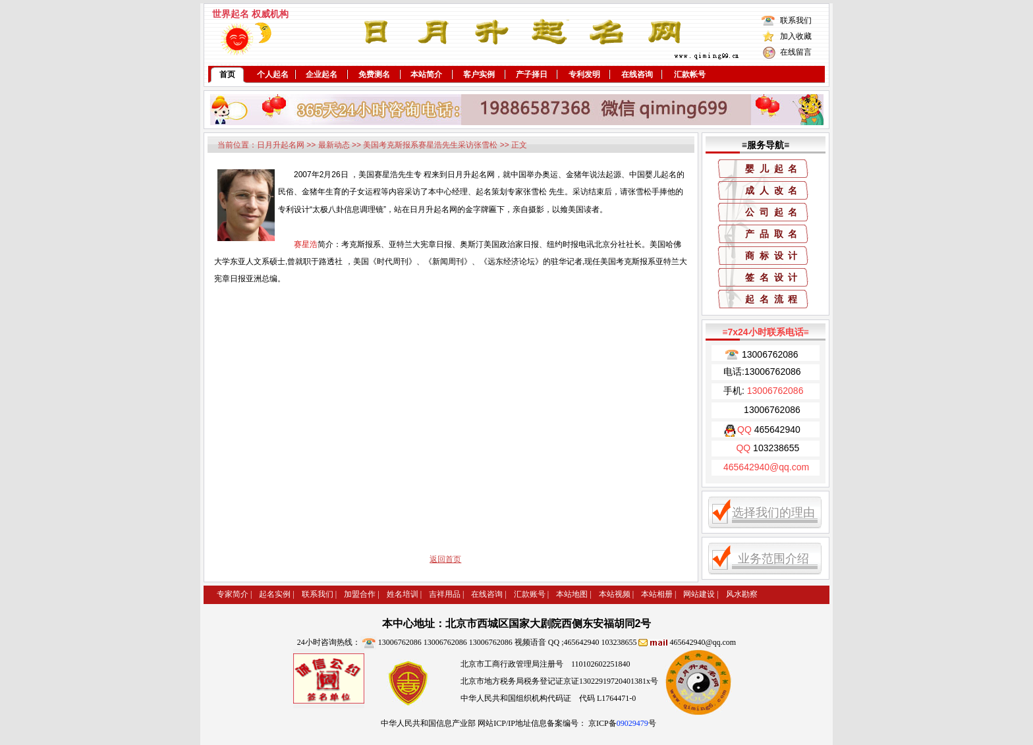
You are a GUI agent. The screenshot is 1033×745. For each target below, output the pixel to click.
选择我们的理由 (773, 512)
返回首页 (445, 559)
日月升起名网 (280, 145)
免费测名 (374, 74)
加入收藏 (796, 36)
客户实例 (479, 74)
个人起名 (273, 74)
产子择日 (531, 74)
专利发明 (584, 74)
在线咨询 (637, 74)
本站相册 (657, 594)
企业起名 (321, 74)
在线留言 (796, 52)
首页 (227, 74)
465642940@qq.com (702, 642)
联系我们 (796, 20)
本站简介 (426, 74)
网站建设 (699, 594)
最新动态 (334, 145)
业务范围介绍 (773, 558)
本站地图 (572, 594)
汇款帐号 (690, 74)
